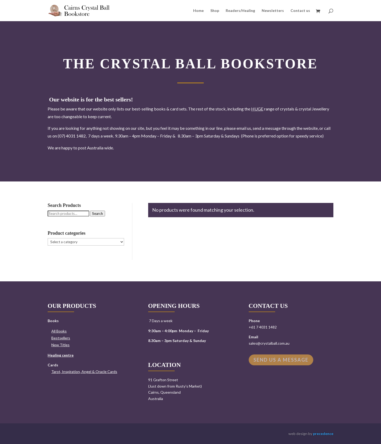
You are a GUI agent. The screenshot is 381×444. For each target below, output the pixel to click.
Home (198, 11)
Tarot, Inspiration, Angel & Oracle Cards (84, 371)
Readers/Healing (240, 11)
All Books (59, 331)
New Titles (60, 345)
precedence (323, 433)
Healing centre (61, 355)
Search (97, 213)
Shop (214, 11)
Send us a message (281, 360)
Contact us (300, 11)
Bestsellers (60, 338)
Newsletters (273, 11)
